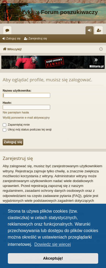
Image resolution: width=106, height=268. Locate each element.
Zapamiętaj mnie (16, 124)
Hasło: (7, 102)
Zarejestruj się (37, 38)
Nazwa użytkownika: (17, 90)
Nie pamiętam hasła (16, 112)
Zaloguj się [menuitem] (91, 31)
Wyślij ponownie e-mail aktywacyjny (26, 117)
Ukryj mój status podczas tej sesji (27, 129)
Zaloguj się (13, 38)
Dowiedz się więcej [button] (52, 244)
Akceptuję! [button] (53, 258)
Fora (8, 31)
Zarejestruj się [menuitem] (100, 31)
